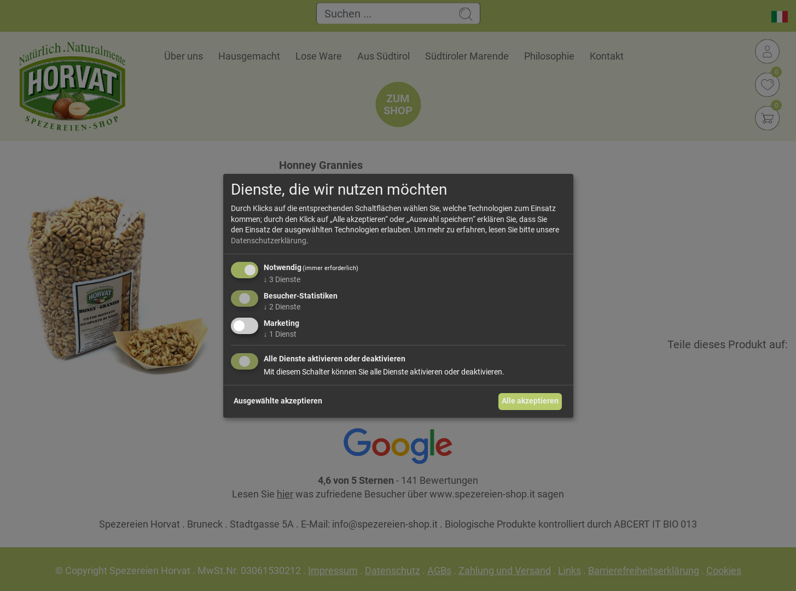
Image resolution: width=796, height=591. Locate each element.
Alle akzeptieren (530, 400)
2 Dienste (282, 306)
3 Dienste (282, 279)
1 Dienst (280, 334)
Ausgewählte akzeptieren (278, 400)
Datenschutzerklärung (268, 240)
